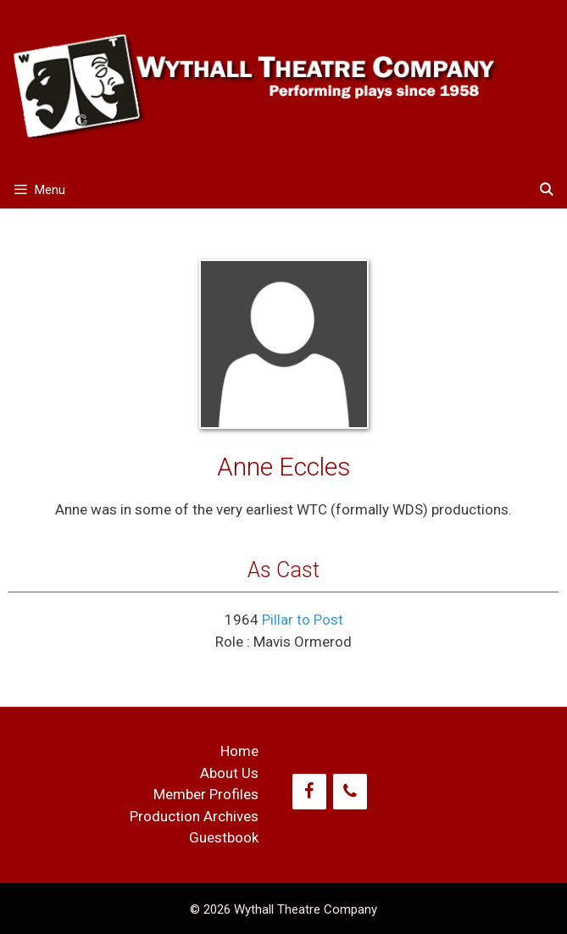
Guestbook (223, 837)
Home (239, 750)
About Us (229, 772)
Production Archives (194, 816)
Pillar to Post (302, 619)
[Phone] (350, 791)
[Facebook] (309, 791)
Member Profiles (205, 794)
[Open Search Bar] (546, 190)
